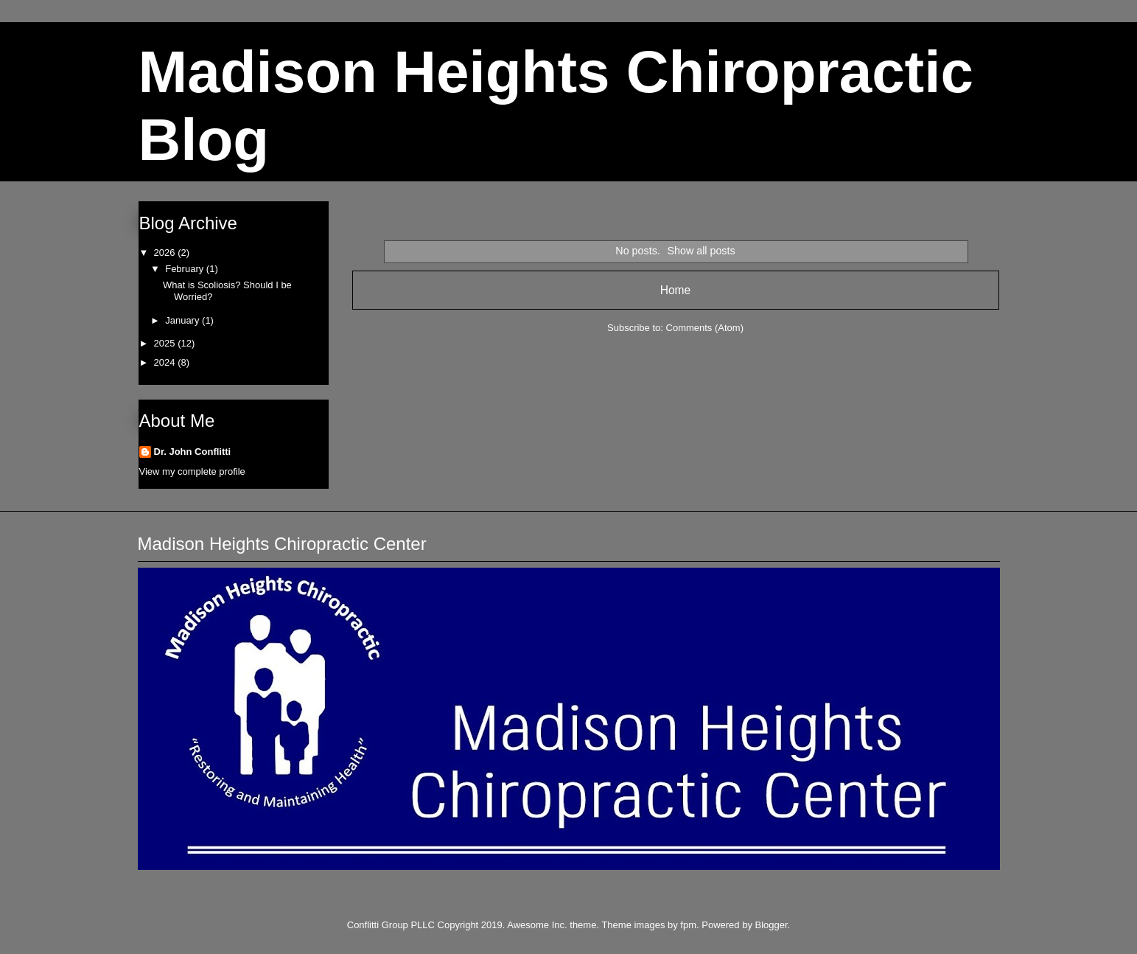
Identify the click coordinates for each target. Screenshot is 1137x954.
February (185, 268)
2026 (166, 252)
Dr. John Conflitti (192, 451)
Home (675, 290)
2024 (166, 362)
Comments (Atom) (705, 327)
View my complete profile (192, 471)
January (183, 320)
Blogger (771, 924)
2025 (166, 343)
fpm (688, 924)
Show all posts (701, 251)
